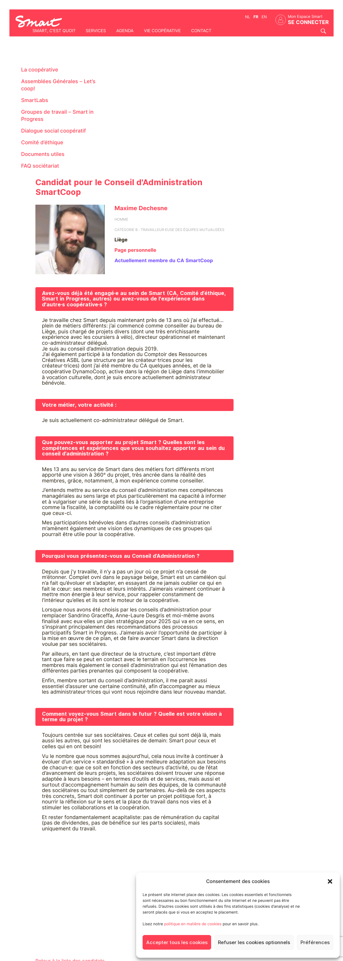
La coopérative (39, 70)
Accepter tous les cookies (177, 942)
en (264, 16)
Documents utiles (42, 154)
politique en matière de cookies (193, 923)
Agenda (124, 30)
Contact (201, 30)
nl (247, 16)
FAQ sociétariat (40, 166)
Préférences (315, 942)
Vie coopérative (162, 30)
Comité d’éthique (42, 142)
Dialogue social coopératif (53, 131)
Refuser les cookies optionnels (254, 942)
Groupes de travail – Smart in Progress (57, 115)
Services (96, 30)
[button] (330, 881)
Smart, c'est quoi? (53, 30)
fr (255, 16)
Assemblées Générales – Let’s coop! (58, 85)
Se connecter (308, 22)
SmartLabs (34, 100)
